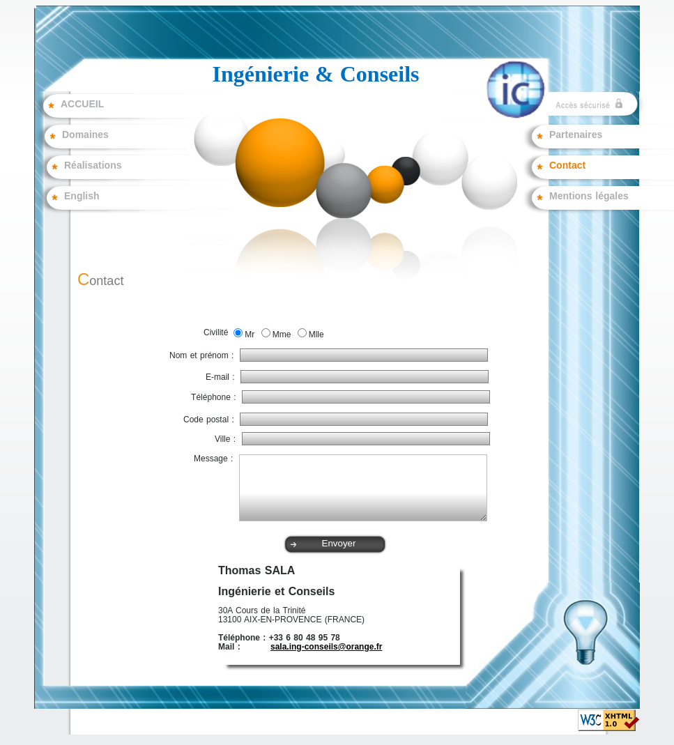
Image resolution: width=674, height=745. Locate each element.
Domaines (85, 135)
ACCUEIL (82, 104)
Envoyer (339, 543)
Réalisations (92, 166)
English (82, 196)
